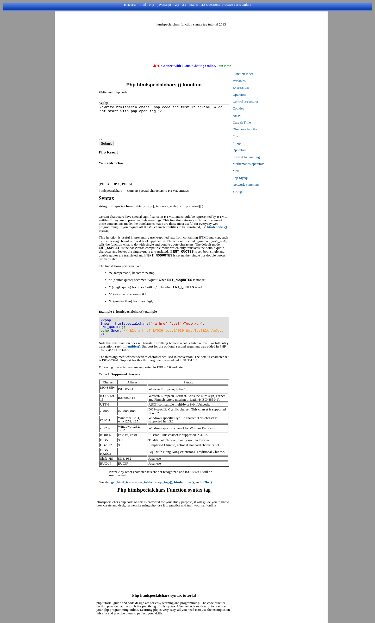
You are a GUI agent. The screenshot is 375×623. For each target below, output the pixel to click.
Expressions (253, 87)
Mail (248, 171)
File (248, 136)
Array (249, 115)
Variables (251, 81)
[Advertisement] (191, 17)
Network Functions (258, 185)
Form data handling (258, 157)
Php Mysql (252, 178)
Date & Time (254, 122)
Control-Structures (258, 102)
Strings (250, 192)
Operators (252, 95)
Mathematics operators (261, 164)
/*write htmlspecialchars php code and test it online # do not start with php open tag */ (170, 124)
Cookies (251, 108)
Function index (255, 74)
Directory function (258, 129)
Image (249, 143)
